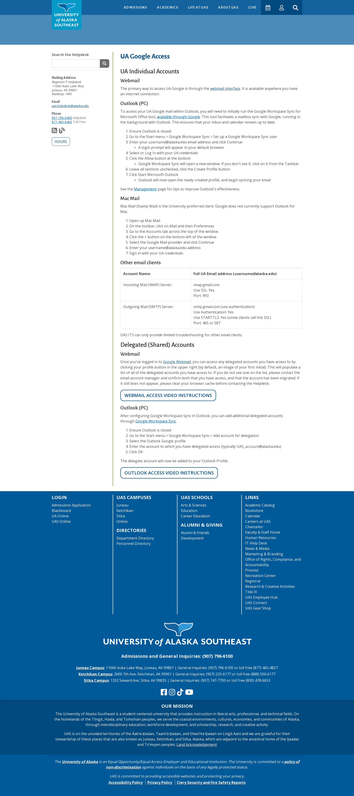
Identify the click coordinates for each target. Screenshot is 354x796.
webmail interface (225, 88)
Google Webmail (177, 361)
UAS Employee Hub (261, 597)
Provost (252, 570)
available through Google (178, 116)
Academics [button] (167, 7)
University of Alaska (80, 761)
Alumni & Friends (195, 532)
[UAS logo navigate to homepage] (67, 15)
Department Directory (135, 538)
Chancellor (254, 526)
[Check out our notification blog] (62, 131)
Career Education (195, 516)
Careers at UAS (258, 521)
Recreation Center (260, 575)
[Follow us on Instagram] (172, 692)
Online (122, 521)
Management (145, 189)
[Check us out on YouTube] (189, 692)
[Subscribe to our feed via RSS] (54, 131)
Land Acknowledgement (197, 744)
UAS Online (61, 521)
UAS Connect (256, 602)
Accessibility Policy (126, 782)
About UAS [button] (228, 7)
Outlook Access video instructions (169, 473)
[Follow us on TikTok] (180, 692)
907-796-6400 (62, 118)
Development (192, 538)
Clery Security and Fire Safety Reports (211, 782)
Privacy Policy (159, 782)
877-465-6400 (62, 122)
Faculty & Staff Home (262, 532)
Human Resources (260, 537)
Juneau (122, 505)
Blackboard (61, 510)
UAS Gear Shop (258, 608)
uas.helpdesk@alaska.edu (70, 106)
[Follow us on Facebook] (164, 692)
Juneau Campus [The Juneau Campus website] (90, 667)
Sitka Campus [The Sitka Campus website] (96, 680)
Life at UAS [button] (197, 7)
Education (189, 510)
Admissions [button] (135, 7)
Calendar (252, 516)
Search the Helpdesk (70, 54)
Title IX (251, 591)
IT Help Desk (256, 543)
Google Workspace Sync (155, 421)
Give (252, 7)
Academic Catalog (260, 505)
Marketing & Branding (264, 553)
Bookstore (254, 510)
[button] (281, 7)
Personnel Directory (133, 543)
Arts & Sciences (193, 505)
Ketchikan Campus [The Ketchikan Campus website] (95, 674)
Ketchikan (124, 510)
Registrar (253, 581)
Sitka (120, 516)
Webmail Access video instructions (168, 395)
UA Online (60, 516)
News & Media (257, 548)
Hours (61, 141)
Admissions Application (71, 505)
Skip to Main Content (21, 4)
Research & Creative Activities (270, 586)
